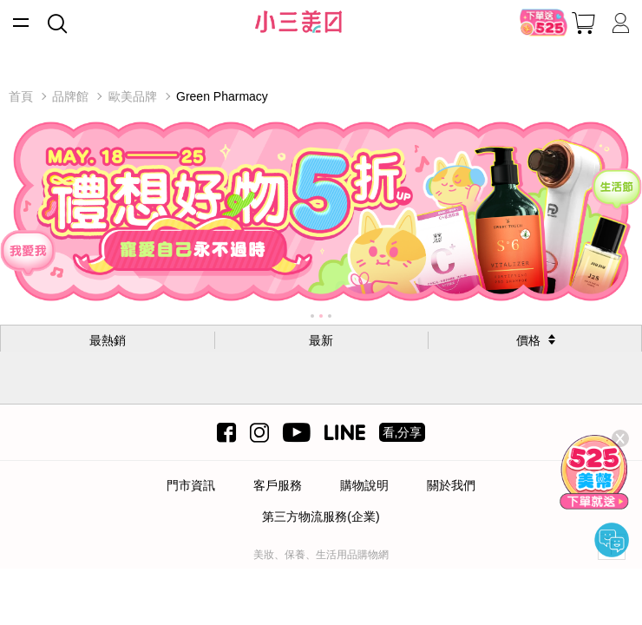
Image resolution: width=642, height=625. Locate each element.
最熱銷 (107, 340)
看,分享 (403, 432)
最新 (321, 340)
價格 (528, 340)
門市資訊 (191, 485)
